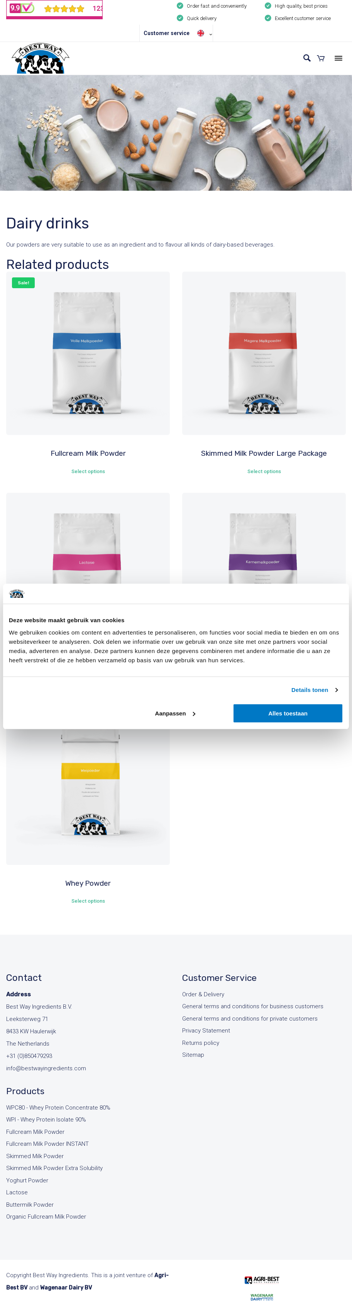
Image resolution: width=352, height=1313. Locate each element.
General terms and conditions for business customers (252, 1006)
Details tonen (309, 690)
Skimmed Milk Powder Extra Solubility (54, 1168)
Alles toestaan (288, 713)
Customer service (167, 33)
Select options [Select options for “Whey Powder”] (88, 901)
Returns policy (200, 1042)
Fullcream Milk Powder (88, 453)
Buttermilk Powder (30, 1204)
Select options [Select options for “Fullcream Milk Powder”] (88, 471)
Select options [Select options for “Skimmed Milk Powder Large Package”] (264, 471)
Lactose (17, 1192)
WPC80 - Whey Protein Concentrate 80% (58, 1107)
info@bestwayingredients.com (46, 1068)
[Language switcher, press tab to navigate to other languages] (203, 33)
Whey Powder (88, 883)
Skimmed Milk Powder (35, 1156)
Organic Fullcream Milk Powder (46, 1216)
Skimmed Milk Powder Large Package (264, 453)
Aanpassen (175, 713)
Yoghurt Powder (27, 1180)
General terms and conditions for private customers (250, 1018)
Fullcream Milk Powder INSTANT (47, 1143)
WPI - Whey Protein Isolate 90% (46, 1119)
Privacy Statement (206, 1030)
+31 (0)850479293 (29, 1056)
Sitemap (193, 1054)
